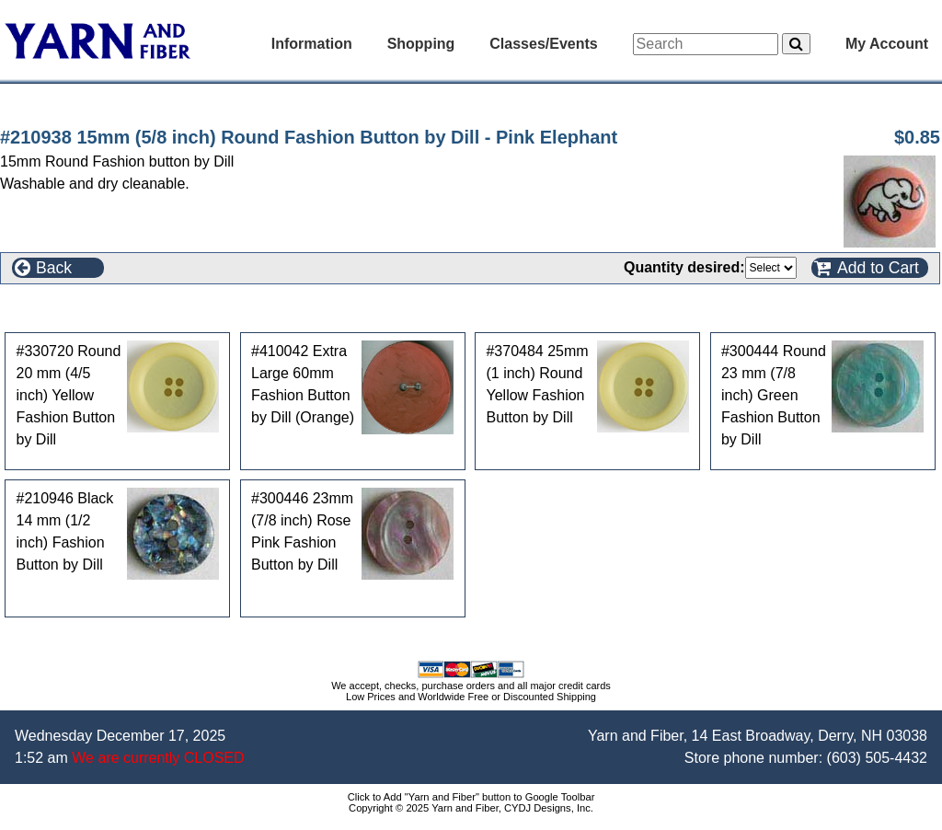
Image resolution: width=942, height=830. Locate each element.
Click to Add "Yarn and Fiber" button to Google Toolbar (471, 796)
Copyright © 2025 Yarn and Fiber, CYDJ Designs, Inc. (471, 807)
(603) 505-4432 (877, 758)
